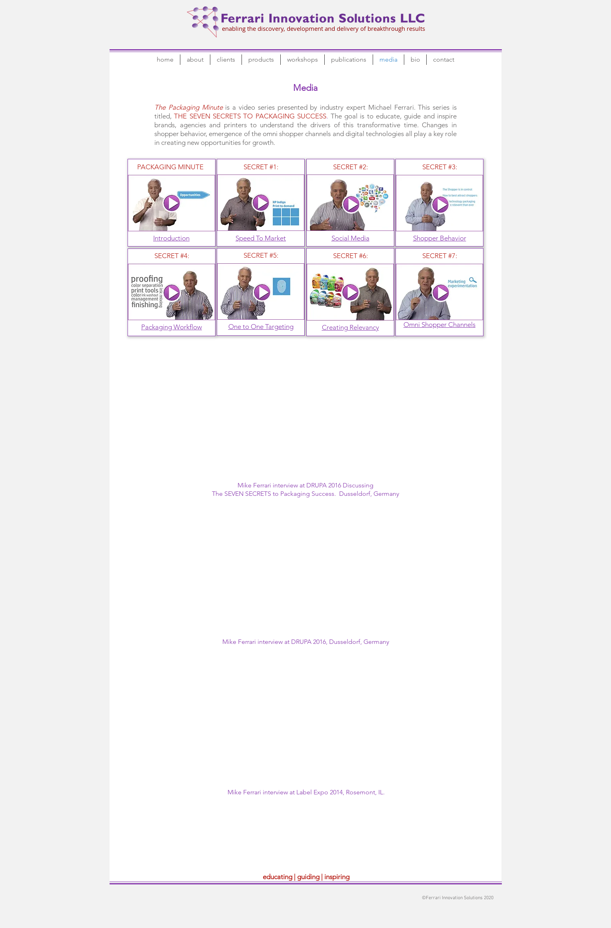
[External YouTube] (305, 416)
